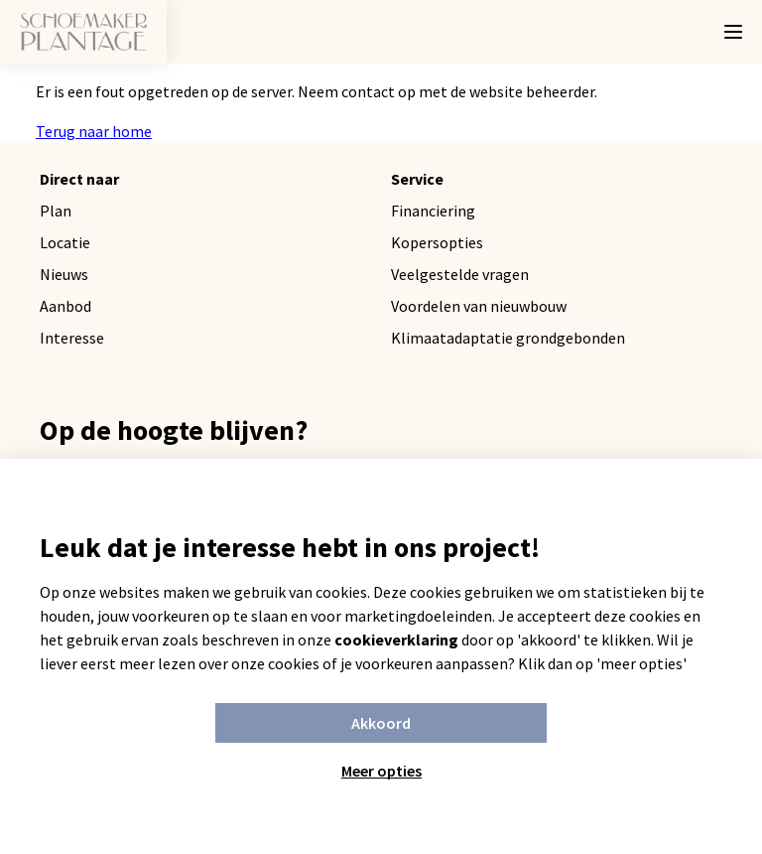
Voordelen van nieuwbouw (479, 306)
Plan (55, 210)
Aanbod (65, 306)
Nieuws (64, 274)
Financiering (433, 210)
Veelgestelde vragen (460, 274)
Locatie (65, 242)
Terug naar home (94, 131)
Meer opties (381, 771)
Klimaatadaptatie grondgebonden (508, 338)
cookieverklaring (396, 639)
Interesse (72, 338)
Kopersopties (437, 242)
